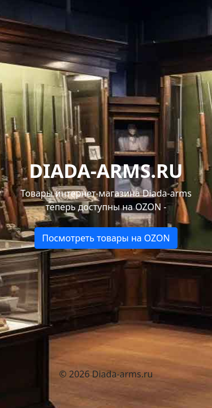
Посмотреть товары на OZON (106, 238)
